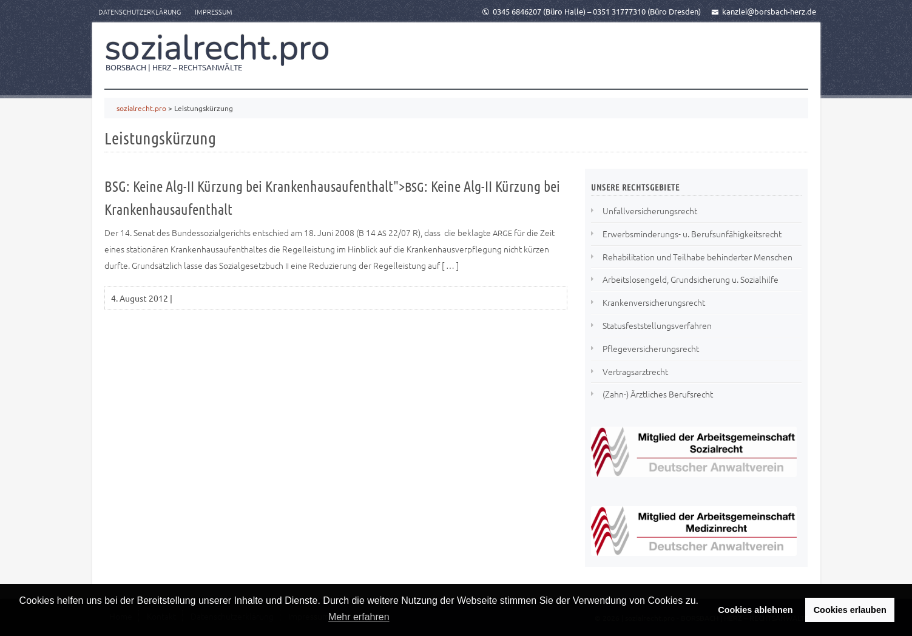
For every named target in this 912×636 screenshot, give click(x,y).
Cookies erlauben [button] (850, 610)
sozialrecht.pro (217, 48)
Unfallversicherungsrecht (650, 211)
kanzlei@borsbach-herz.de (763, 11)
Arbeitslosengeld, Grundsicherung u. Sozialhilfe (691, 279)
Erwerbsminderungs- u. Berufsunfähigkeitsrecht (692, 234)
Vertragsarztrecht (635, 371)
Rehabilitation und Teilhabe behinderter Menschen (697, 257)
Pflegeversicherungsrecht (651, 348)
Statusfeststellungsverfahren (657, 325)
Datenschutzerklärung (139, 11)
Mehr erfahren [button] (359, 617)
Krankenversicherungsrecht (654, 302)
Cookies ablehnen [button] (755, 610)
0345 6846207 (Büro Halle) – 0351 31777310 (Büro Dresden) (591, 11)
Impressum (213, 11)
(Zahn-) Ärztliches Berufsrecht (658, 394)
